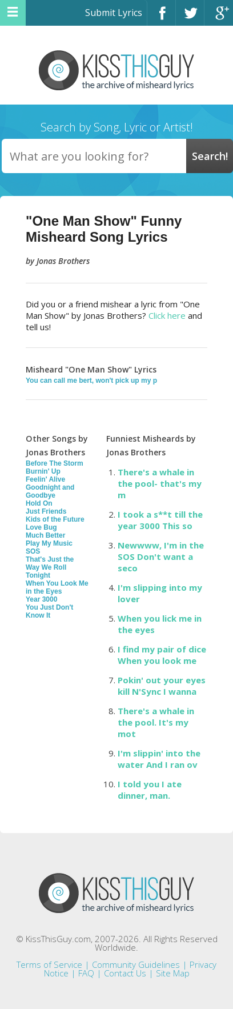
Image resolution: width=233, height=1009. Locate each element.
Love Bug (41, 527)
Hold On (39, 503)
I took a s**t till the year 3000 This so (160, 519)
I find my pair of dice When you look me (162, 654)
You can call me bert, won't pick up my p (91, 381)
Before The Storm (54, 463)
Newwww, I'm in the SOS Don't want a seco (161, 556)
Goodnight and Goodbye (50, 491)
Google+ (218, 18)
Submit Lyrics (113, 12)
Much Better (45, 535)
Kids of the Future (55, 519)
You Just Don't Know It (49, 611)
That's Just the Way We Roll (50, 563)
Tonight (38, 575)
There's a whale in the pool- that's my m (160, 483)
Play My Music (49, 543)
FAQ (86, 973)
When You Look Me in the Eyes (57, 587)
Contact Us (125, 973)
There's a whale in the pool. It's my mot (156, 722)
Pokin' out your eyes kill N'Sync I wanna (162, 685)
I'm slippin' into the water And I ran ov (159, 758)
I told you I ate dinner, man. (150, 789)
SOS (33, 551)
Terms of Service (49, 964)
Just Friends (46, 511)
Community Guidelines (136, 964)
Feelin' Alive (45, 479)
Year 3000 (41, 599)
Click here (167, 315)
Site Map (173, 973)
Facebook (161, 18)
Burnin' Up (43, 471)
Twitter (190, 18)
